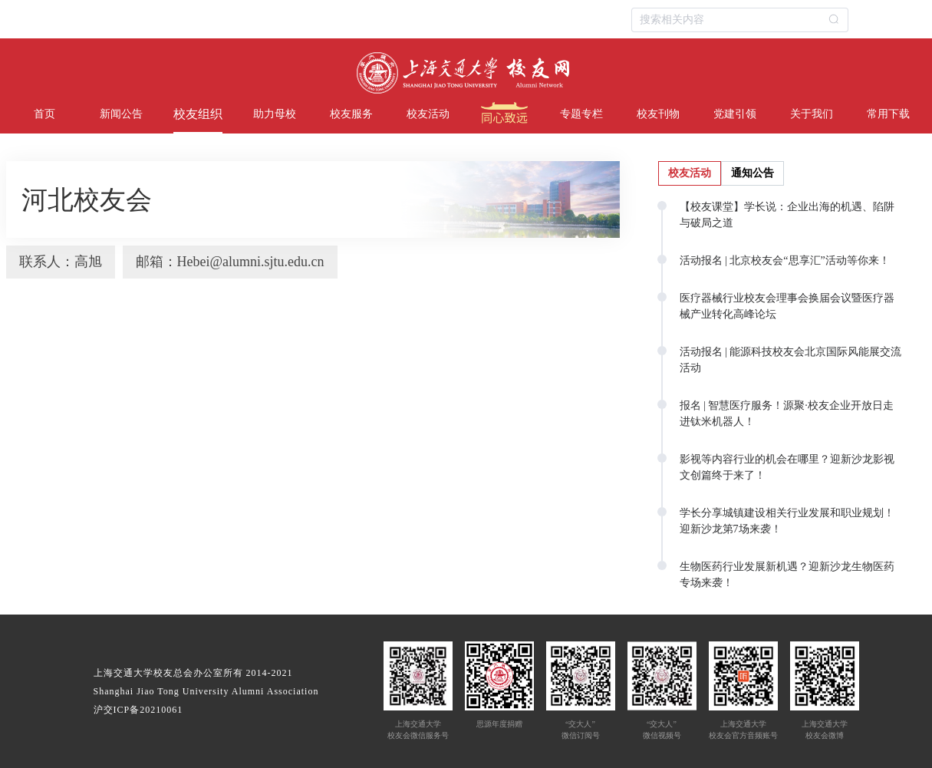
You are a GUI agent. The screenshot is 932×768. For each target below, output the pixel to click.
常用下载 (888, 114)
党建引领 (734, 114)
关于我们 (811, 114)
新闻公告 (121, 114)
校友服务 (351, 114)
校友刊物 (658, 114)
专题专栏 (581, 114)
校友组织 (197, 113)
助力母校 (274, 114)
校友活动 (428, 114)
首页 (44, 114)
